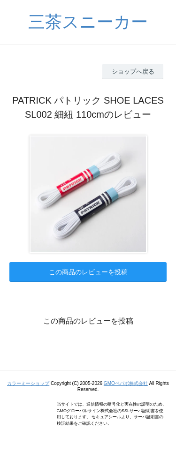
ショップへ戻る (133, 71)
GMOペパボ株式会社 (126, 383)
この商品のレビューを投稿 (88, 272)
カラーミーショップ (28, 383)
